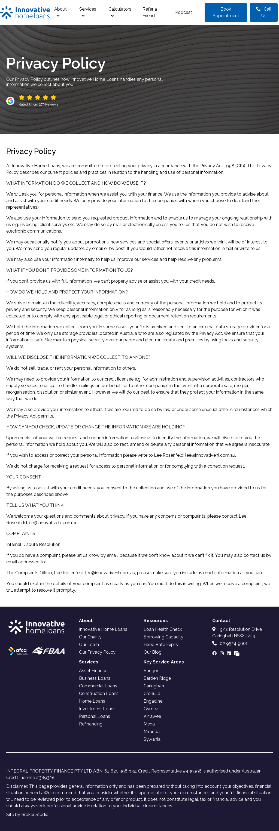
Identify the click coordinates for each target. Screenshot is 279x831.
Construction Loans (99, 693)
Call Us (263, 12)
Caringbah (154, 685)
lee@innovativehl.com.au (210, 455)
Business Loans (94, 678)
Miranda (152, 731)
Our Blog (153, 652)
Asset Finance (93, 670)
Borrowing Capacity (163, 637)
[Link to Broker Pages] (236, 653)
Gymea (151, 708)
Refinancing (90, 724)
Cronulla (152, 693)
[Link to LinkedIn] (229, 653)
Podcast (183, 12)
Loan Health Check (163, 629)
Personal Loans (94, 716)
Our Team (89, 644)
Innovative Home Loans (103, 629)
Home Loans (92, 701)
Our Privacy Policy (97, 652)
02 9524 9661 (230, 643)
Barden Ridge (157, 678)
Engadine (153, 701)
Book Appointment (226, 12)
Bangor (151, 670)
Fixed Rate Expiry (161, 644)
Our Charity (90, 637)
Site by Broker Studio (27, 814)
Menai (150, 724)
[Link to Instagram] (222, 653)
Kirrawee (152, 716)
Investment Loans (97, 708)
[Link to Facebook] (215, 653)
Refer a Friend (149, 12)
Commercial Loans (98, 685)
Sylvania (152, 739)
